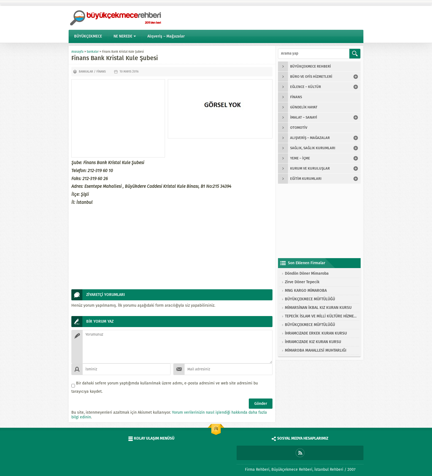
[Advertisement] (118, 118)
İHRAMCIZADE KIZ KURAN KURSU (313, 341)
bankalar (93, 52)
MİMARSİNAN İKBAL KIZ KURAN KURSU (318, 307)
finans (101, 71)
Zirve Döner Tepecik (302, 282)
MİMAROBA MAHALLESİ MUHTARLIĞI (315, 350)
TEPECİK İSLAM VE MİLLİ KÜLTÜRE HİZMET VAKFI (321, 316)
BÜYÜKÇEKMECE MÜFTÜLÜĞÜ (310, 299)
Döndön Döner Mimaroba (307, 273)
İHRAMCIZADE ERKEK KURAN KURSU (316, 333)
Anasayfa (77, 52)
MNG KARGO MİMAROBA (306, 290)
